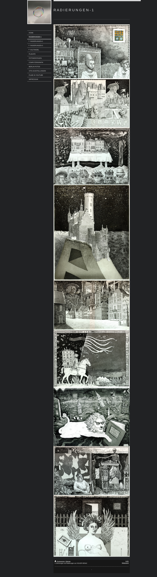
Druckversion (60, 561)
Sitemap (68, 561)
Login (127, 561)
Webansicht (125, 563)
